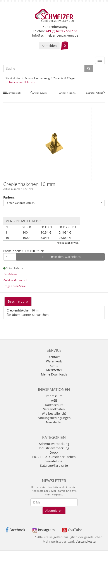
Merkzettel (54, 370)
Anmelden (49, 46)
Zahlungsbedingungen (54, 418)
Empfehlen (10, 274)
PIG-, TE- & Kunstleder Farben (54, 457)
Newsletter (54, 422)
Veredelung (54, 461)
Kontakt (54, 357)
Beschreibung (18, 301)
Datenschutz (54, 405)
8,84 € (45, 237)
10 (7, 237)
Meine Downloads (54, 374)
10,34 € (46, 232)
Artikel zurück (39, 92)
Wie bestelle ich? (54, 413)
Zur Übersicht (14, 92)
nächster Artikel (94, 92)
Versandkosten (54, 409)
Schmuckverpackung (54, 444)
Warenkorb (54, 361)
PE (7, 227)
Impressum (54, 396)
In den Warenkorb (61, 257)
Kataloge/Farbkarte (54, 465)
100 (25, 232)
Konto (54, 366)
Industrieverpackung (54, 448)
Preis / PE (47, 227)
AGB (54, 400)
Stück (26, 227)
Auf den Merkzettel (15, 280)
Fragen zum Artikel (14, 286)
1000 (25, 237)
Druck (54, 452)
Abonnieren (54, 510)
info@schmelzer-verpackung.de (55, 35)
